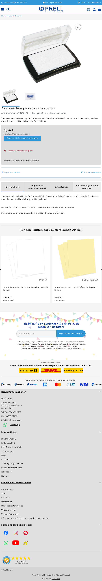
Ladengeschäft (8, 443)
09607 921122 (15, 412)
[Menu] (2, 9)
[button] (94, 9)
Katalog (5, 476)
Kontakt (5, 459)
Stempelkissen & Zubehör (54, 113)
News (3, 455)
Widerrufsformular (10, 514)
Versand (26, 134)
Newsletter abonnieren (71, 333)
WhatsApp (15, 424)
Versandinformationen (11, 468)
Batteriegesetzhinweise (12, 506)
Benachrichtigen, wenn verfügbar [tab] (86, 187)
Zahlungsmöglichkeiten (12, 463)
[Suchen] (7, 9)
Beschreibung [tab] (13, 187)
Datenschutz (7, 489)
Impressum (6, 502)
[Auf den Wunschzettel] (78, 27)
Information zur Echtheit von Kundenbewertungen (24, 518)
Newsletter (6, 472)
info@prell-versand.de (11, 420)
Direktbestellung (9, 439)
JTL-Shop (56, 579)
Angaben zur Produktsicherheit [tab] (37, 187)
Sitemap (5, 497)
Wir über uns (7, 451)
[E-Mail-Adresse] (36, 333)
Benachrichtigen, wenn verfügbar (22, 138)
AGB (3, 493)
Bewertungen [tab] (61, 187)
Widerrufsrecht (8, 510)
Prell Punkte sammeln (11, 447)
